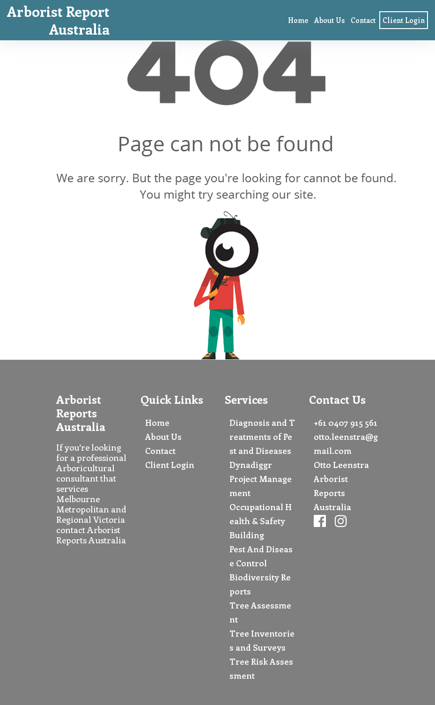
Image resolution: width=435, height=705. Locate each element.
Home (298, 20)
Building (246, 535)
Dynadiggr (250, 464)
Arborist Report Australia (58, 20)
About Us (329, 20)
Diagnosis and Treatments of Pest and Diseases (262, 436)
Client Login (404, 20)
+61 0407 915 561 (345, 422)
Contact (363, 20)
